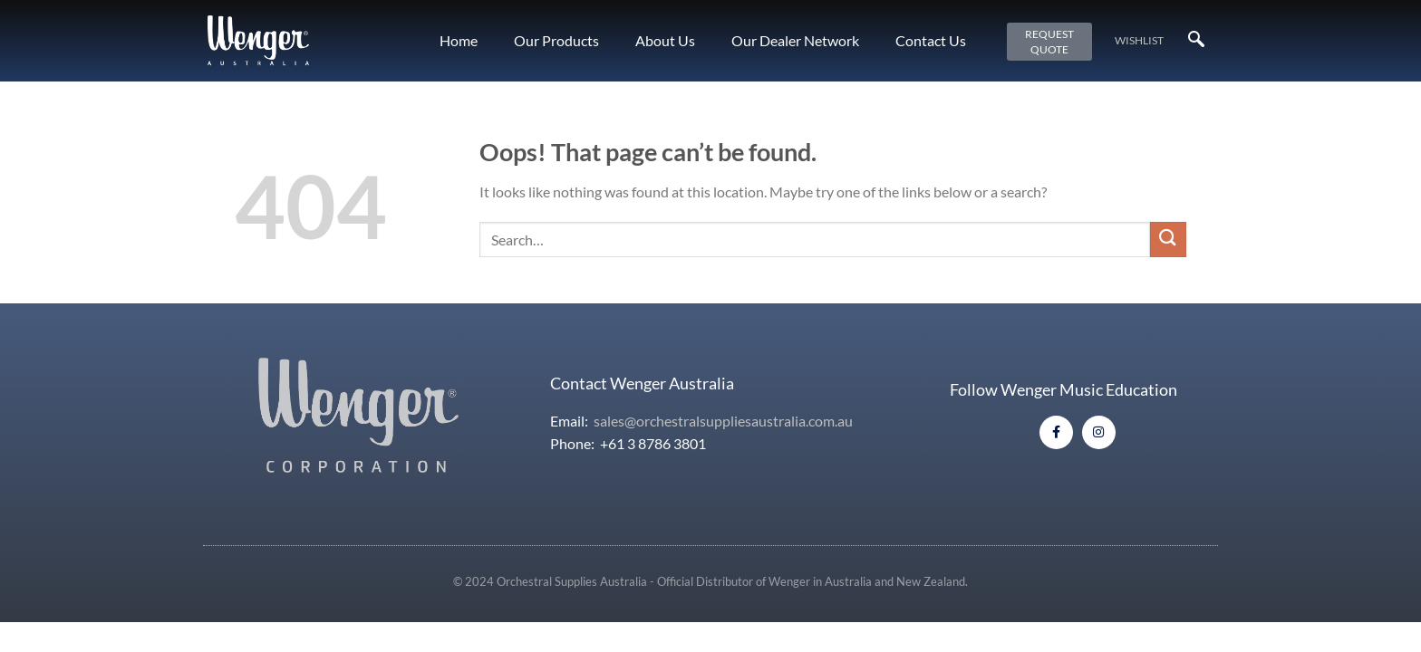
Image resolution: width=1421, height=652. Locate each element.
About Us (665, 40)
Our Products (556, 40)
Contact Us (930, 40)
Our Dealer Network (795, 40)
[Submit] (1168, 239)
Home (459, 40)
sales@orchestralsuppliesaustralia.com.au (723, 420)
